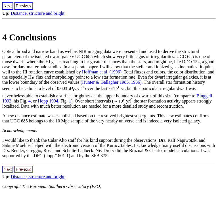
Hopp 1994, (48, 101)
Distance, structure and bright (37, 13)
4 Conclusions (29, 37)
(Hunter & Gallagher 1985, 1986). (112, 82)
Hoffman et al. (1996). (102, 71)
